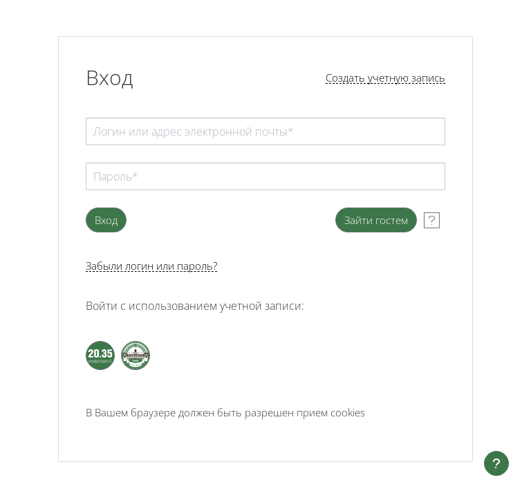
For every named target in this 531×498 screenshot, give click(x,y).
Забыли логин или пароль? (151, 266)
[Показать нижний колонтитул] (496, 463)
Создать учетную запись (385, 78)
